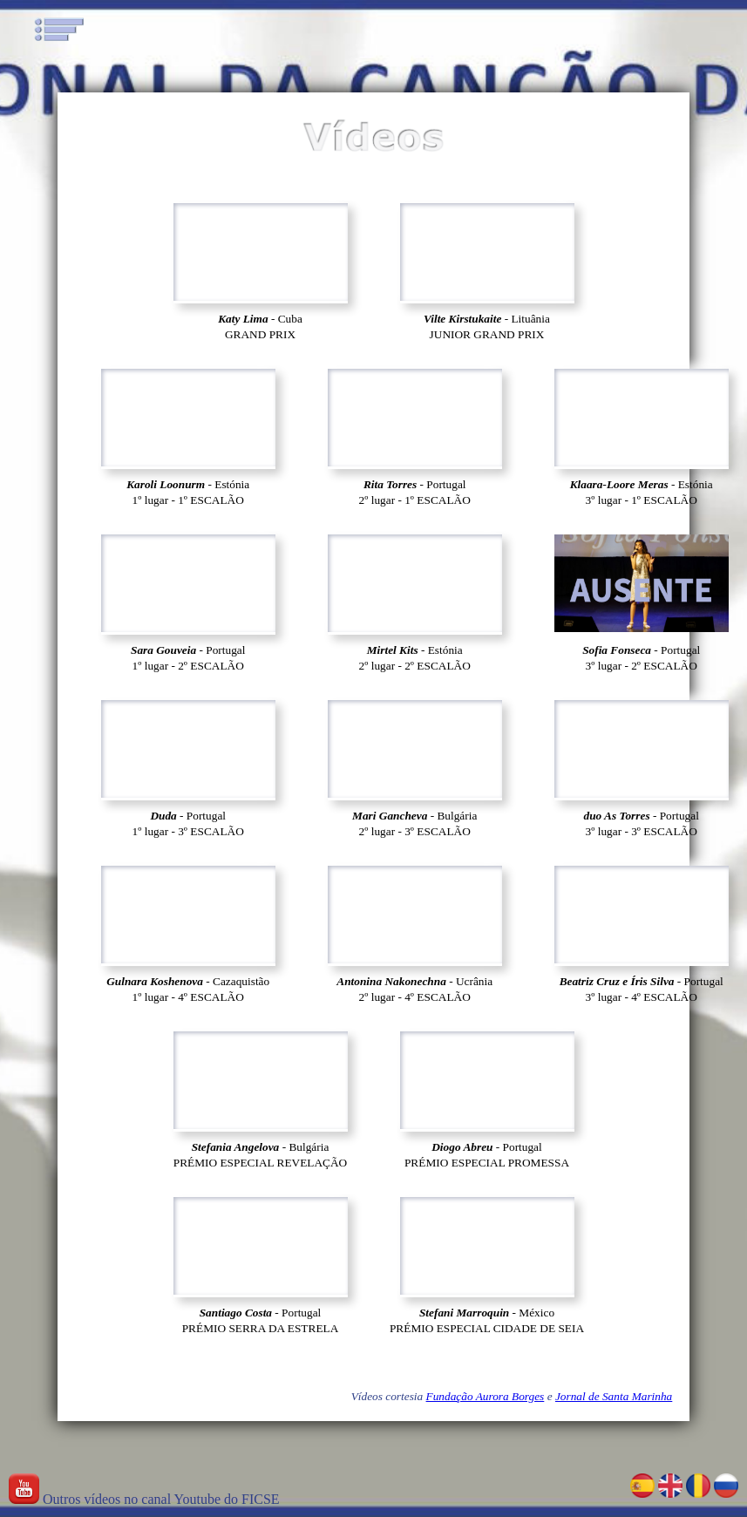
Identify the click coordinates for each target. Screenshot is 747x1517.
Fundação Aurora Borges (485, 1396)
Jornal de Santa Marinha (613, 1396)
